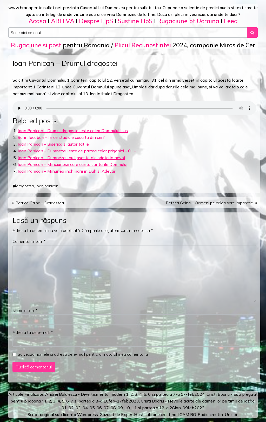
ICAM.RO (187, 414)
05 (92, 407)
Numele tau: (24, 310)
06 (99, 407)
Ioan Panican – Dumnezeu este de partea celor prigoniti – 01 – (77, 150)
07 (106, 407)
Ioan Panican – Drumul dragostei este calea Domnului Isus (73, 130)
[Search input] (127, 32)
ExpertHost (132, 414)
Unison (231, 414)
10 (127, 407)
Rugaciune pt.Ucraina (188, 21)
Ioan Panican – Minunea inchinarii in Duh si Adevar (66, 171)
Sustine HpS (135, 21)
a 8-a (97, 401)
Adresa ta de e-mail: (32, 332)
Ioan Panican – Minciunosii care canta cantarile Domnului (72, 164)
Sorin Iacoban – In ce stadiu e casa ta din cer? (61, 137)
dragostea (25, 186)
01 (64, 407)
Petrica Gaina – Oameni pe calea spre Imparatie (209, 202)
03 (78, 407)
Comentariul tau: (28, 241)
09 (120, 407)
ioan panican (47, 186)
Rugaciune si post (36, 45)
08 (113, 407)
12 (161, 407)
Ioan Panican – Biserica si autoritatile (53, 144)
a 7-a (175, 394)
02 (71, 407)
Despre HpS (96, 21)
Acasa (37, 21)
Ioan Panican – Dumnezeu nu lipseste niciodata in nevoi (71, 157)
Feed (231, 21)
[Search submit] (252, 32)
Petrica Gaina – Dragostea (40, 202)
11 (134, 407)
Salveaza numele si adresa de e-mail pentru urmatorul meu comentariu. (83, 354)
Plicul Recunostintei (143, 45)
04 (85, 407)
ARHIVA (62, 21)
